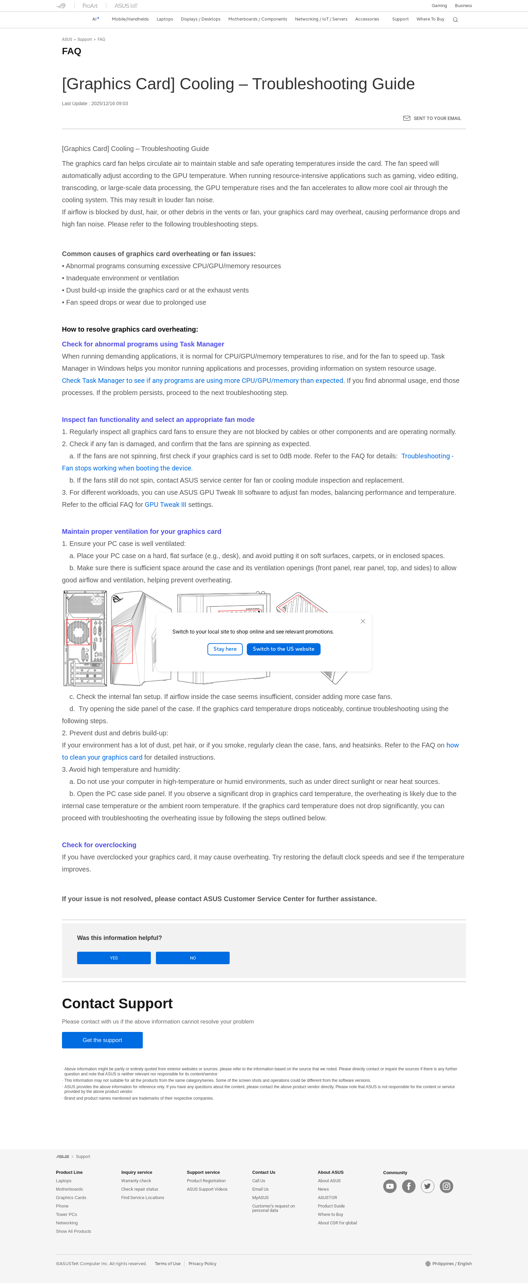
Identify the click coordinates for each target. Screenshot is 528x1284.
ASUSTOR (327, 1198)
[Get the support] (102, 1041)
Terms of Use (167, 1264)
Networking (67, 1224)
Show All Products (73, 1232)
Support (84, 39)
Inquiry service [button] (136, 1173)
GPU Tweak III (165, 504)
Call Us (258, 1182)
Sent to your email (437, 118)
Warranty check (136, 1182)
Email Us (260, 1190)
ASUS (67, 39)
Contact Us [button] (263, 1173)
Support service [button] (203, 1173)
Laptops (63, 1182)
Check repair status (139, 1190)
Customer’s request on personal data (273, 1209)
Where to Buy (330, 1215)
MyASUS (260, 1198)
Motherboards (69, 1190)
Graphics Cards (71, 1198)
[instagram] (446, 1187)
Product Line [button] (69, 1173)
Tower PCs (66, 1215)
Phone (62, 1207)
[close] (363, 621)
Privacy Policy (203, 1264)
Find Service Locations (142, 1198)
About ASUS (329, 1182)
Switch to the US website (284, 649)
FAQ (101, 39)
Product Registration (206, 1182)
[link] (67, 19)
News (323, 1190)
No (152, 958)
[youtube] (390, 1187)
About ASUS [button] (331, 1173)
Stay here (225, 649)
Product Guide (331, 1207)
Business (463, 5)
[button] (439, 5)
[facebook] (409, 1187)
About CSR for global (337, 1224)
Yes (101, 958)
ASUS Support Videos (207, 1190)
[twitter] (427, 1187)
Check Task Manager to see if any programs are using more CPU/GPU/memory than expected (202, 380)
